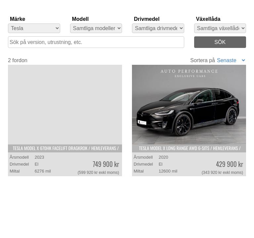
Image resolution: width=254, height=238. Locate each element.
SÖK (220, 42)
